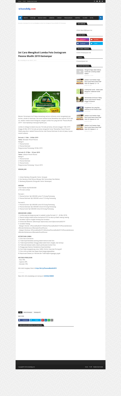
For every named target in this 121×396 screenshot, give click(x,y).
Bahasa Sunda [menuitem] (42, 18)
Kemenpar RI (26, 23)
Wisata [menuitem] (26, 18)
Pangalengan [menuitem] (68, 18)
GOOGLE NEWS (49, 276)
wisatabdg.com (24, 60)
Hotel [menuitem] (91, 18)
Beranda (20, 23)
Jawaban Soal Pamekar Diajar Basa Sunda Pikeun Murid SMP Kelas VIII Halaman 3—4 (93, 127)
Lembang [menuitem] (51, 18)
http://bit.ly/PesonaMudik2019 (45, 268)
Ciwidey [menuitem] (59, 18)
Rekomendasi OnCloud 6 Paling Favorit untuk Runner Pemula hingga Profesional (93, 99)
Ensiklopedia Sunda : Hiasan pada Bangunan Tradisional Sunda (94, 90)
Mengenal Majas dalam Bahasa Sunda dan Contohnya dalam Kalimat (93, 71)
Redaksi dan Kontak (32, 1)
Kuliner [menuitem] (85, 18)
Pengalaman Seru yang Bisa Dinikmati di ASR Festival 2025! (93, 108)
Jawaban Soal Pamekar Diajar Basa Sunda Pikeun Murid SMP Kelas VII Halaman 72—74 (93, 81)
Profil (24, 1)
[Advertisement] (46, 37)
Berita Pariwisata (28, 312)
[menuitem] (20, 18)
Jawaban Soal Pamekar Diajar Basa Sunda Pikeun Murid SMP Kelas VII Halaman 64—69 (93, 117)
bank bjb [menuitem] (32, 18)
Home (19, 1)
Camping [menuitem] (77, 18)
